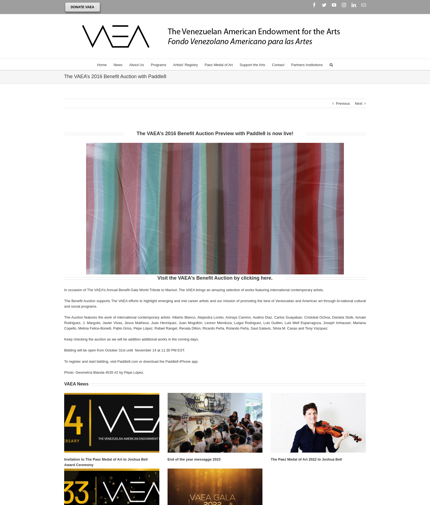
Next (358, 104)
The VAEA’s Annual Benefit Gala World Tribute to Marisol (132, 290)
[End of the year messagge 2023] (215, 423)
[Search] (331, 64)
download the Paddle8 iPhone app (170, 362)
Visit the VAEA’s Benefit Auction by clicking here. (215, 278)
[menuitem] (105, 64)
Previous (343, 104)
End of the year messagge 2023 (194, 460)
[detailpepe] (215, 146)
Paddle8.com (127, 362)
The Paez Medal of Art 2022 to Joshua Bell (306, 460)
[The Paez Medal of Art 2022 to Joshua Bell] (318, 423)
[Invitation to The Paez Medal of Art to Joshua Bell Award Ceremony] (111, 423)
